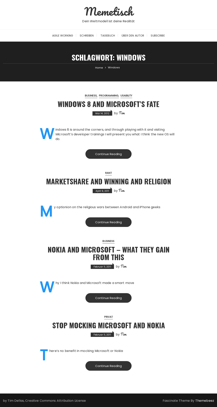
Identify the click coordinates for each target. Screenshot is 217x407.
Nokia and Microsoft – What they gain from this (108, 253)
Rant (108, 173)
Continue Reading (108, 154)
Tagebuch (107, 35)
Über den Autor (133, 35)
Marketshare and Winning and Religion (108, 181)
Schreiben (87, 35)
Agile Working (62, 35)
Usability (126, 95)
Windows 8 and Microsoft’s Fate (108, 104)
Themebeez (204, 400)
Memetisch (108, 11)
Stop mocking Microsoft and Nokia (108, 325)
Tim (122, 113)
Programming (108, 95)
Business (91, 95)
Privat (108, 317)
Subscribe (158, 35)
